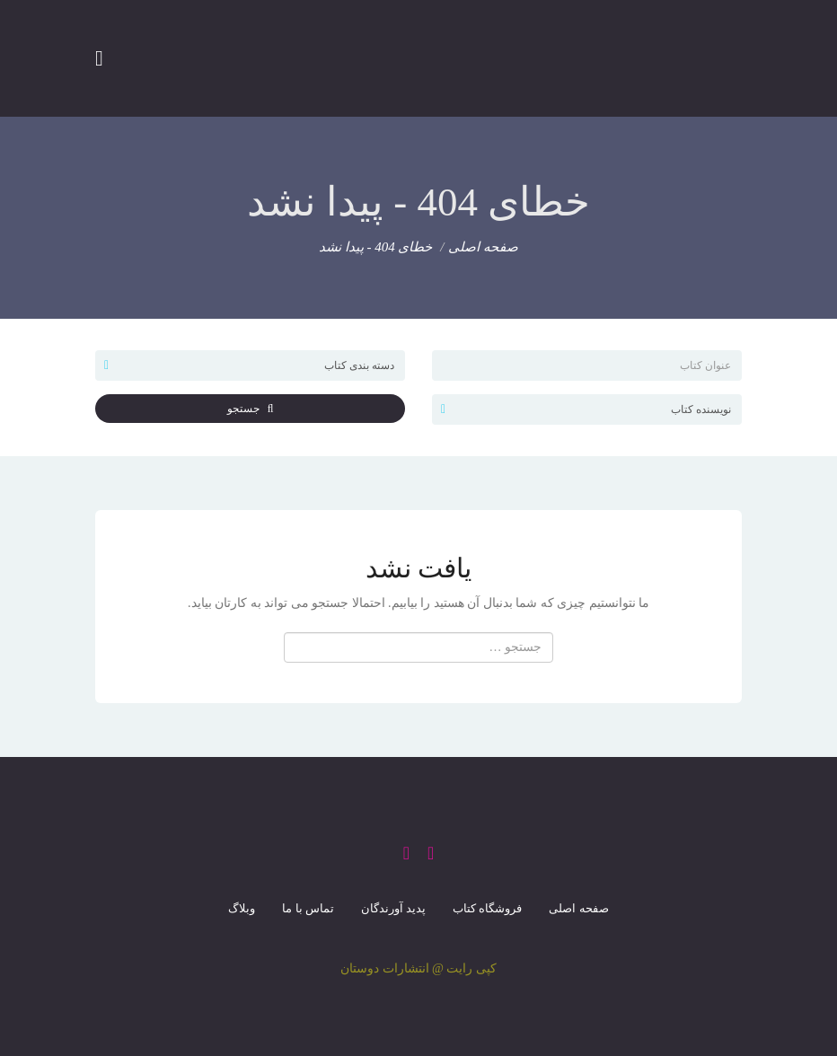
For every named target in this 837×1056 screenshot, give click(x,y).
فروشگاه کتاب (487, 908)
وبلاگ (241, 908)
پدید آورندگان (393, 908)
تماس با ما (308, 908)
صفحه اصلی (483, 247)
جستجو (250, 408)
